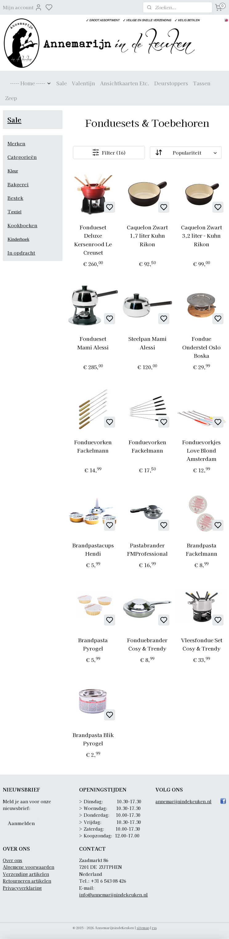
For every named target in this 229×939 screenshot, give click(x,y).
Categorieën (22, 157)
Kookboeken (22, 225)
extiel (16, 211)
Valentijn (83, 83)
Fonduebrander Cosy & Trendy (147, 644)
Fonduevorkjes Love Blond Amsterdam (201, 450)
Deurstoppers (171, 83)
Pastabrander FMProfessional (147, 549)
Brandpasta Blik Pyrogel (93, 739)
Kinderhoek (18, 239)
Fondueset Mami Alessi (93, 343)
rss (154, 927)
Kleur (12, 170)
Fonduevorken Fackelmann (93, 446)
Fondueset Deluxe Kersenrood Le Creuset (93, 239)
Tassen (202, 83)
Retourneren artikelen (27, 881)
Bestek (15, 198)
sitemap (143, 927)
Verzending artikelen (26, 874)
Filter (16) (109, 152)
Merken (16, 143)
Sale (61, 83)
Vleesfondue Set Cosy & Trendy (201, 644)
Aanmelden (21, 823)
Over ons (12, 860)
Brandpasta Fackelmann (201, 549)
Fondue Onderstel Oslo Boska (201, 347)
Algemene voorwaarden (28, 867)
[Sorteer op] (185, 152)
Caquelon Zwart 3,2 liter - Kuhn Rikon (201, 235)
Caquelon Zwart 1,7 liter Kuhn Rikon (147, 235)
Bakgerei (18, 184)
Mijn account (22, 7)
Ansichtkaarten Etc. (124, 83)
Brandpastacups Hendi (93, 549)
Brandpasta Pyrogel (93, 644)
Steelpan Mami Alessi (147, 343)
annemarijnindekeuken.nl (183, 801)
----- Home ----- (30, 83)
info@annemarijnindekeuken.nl (113, 895)
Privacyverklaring (22, 888)
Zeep (11, 98)
